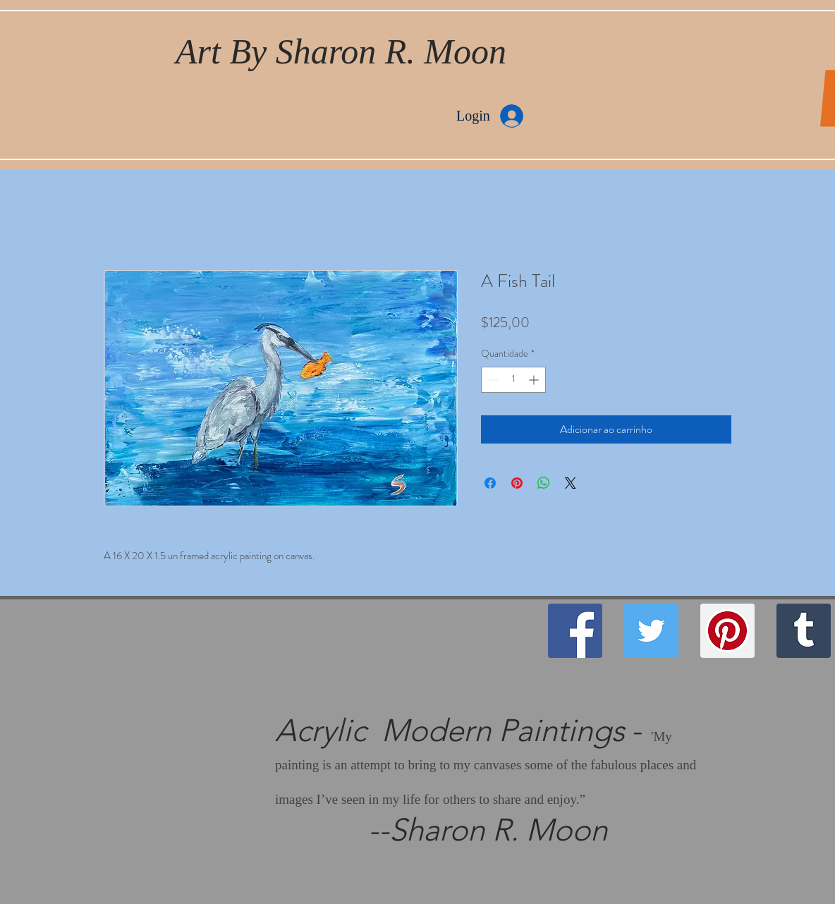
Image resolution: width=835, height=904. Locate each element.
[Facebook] (575, 631)
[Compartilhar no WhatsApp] (543, 483)
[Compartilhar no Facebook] (490, 483)
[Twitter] (651, 631)
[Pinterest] (727, 631)
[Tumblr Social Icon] (803, 631)
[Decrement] (492, 379)
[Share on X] (570, 483)
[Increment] (535, 379)
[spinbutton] (513, 379)
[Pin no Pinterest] (516, 483)
